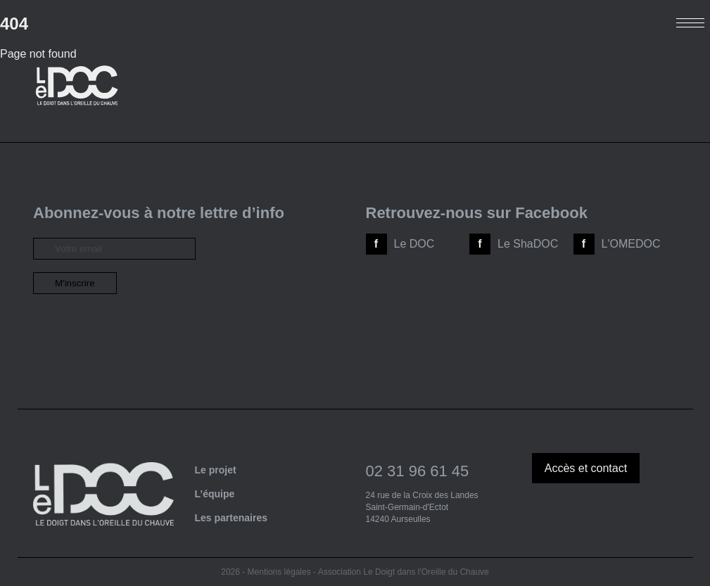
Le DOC (414, 244)
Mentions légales (279, 572)
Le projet (215, 470)
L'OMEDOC (631, 244)
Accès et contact (586, 468)
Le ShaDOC (527, 244)
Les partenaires (231, 517)
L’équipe (215, 493)
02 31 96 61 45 (417, 471)
